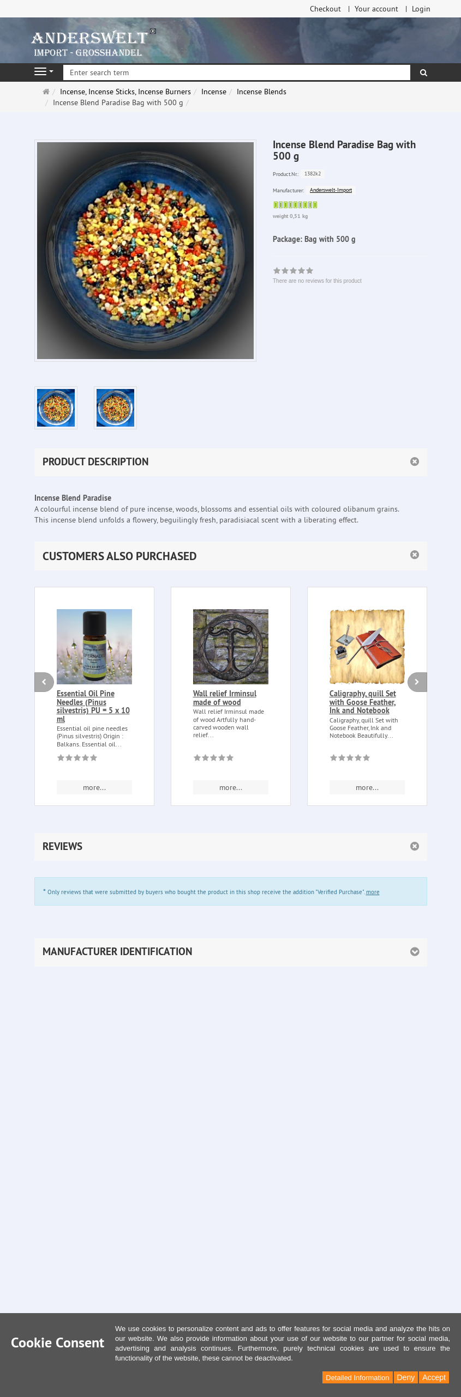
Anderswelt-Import (331, 189)
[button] (230, 556)
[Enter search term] (237, 72)
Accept (434, 1377)
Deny (406, 1377)
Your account (376, 9)
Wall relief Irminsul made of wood (224, 698)
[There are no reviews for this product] (77, 759)
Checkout (325, 9)
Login (421, 9)
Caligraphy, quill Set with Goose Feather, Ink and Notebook (363, 702)
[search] (423, 72)
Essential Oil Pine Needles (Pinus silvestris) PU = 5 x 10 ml (93, 706)
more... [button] (94, 787)
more (373, 892)
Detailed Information (357, 1378)
